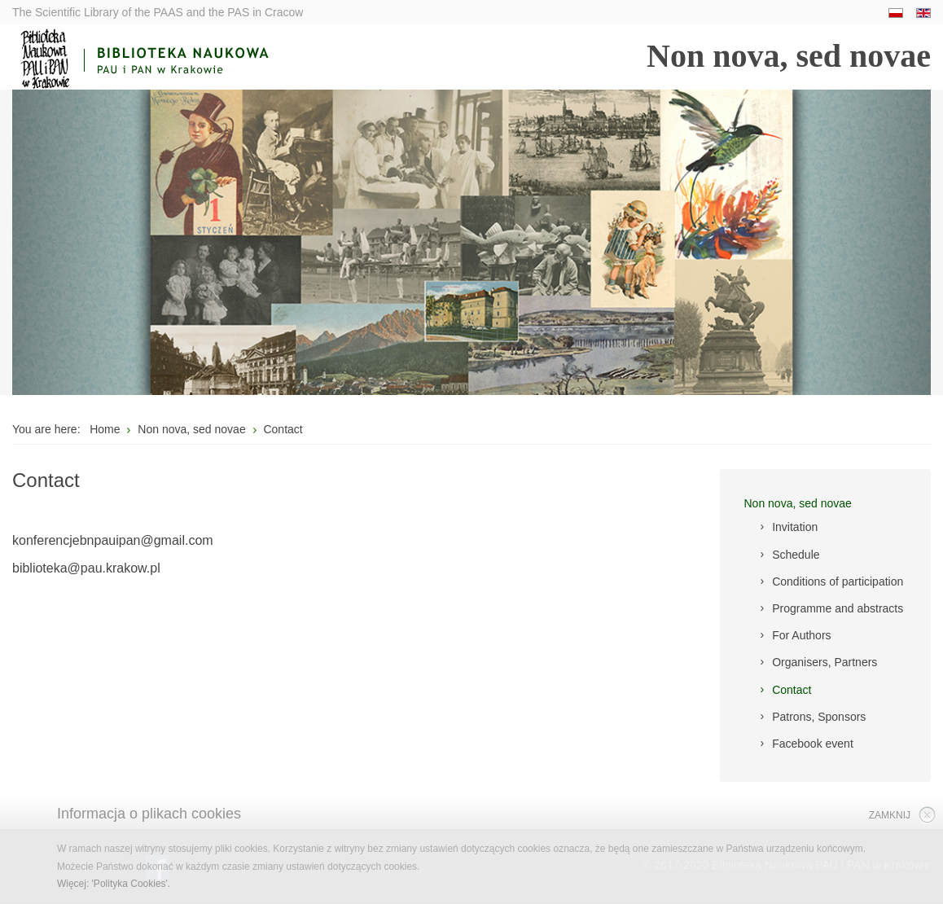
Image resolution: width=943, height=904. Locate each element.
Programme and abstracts (837, 608)
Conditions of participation (837, 581)
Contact (791, 689)
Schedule (795, 554)
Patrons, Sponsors (819, 716)
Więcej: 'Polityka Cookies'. (113, 883)
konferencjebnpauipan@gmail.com (112, 540)
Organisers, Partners (824, 662)
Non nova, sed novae (798, 503)
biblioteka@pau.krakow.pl (86, 568)
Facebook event (812, 743)
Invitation (795, 526)
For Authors (801, 635)
